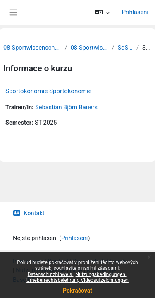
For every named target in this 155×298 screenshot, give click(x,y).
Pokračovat (77, 290)
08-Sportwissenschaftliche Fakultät (32, 47)
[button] (101, 12)
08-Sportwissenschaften (90, 47)
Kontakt (29, 213)
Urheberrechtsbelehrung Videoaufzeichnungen (77, 280)
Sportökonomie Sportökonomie (48, 91)
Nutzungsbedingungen (101, 274)
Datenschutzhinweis (51, 274)
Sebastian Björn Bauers (66, 107)
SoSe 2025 (125, 47)
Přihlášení (135, 12)
